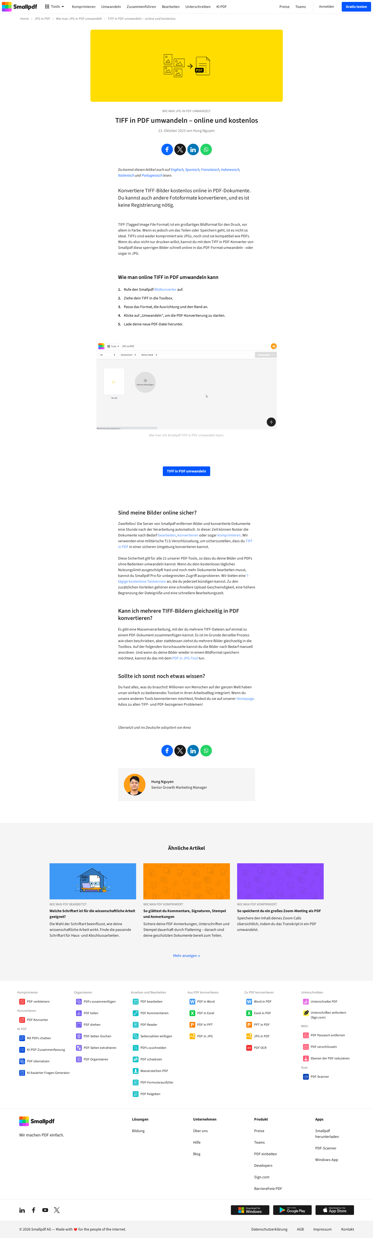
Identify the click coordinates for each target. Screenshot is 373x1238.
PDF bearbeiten (151, 1001)
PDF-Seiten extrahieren (100, 1047)
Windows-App (326, 1159)
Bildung (138, 1131)
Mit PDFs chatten (39, 1038)
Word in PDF (263, 1001)
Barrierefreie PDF (268, 1188)
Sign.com (261, 1177)
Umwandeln (111, 6)
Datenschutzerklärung (269, 1229)
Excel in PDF (262, 1013)
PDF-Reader (148, 1024)
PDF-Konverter (37, 1020)
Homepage (245, 698)
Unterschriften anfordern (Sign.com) (328, 1015)
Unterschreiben (198, 6)
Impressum (322, 1229)
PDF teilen (91, 1013)
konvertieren (187, 535)
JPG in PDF (262, 1036)
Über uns (200, 1131)
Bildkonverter (165, 289)
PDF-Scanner (320, 1076)
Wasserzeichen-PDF (154, 1071)
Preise (259, 1131)
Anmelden (326, 6)
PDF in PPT (205, 1024)
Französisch (210, 169)
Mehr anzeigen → (186, 955)
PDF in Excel (205, 1013)
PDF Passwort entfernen (328, 1035)
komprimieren (229, 535)
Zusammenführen (141, 6)
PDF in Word (206, 1001)
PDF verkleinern (38, 1001)
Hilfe (197, 1142)
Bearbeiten (171, 6)
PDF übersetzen (38, 1061)
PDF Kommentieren (154, 1013)
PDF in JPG (205, 1036)
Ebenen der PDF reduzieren (330, 1058)
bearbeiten (167, 535)
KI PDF (221, 6)
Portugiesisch (152, 175)
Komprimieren (83, 6)
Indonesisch (230, 169)
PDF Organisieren (96, 1059)
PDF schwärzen (151, 1059)
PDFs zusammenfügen (100, 1001)
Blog (196, 1154)
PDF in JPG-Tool (185, 658)
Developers (263, 1165)
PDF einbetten (265, 1154)
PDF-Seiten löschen (97, 1036)
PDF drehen (92, 1024)
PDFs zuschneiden (153, 1047)
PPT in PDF (262, 1024)
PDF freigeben (150, 1094)
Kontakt (347, 1229)
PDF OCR (260, 1047)
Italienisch (126, 175)
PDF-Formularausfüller (156, 1082)
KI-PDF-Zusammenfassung (46, 1049)
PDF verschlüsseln (324, 1047)
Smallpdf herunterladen (327, 1133)
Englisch (177, 169)
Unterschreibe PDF (324, 1001)
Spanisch (192, 169)
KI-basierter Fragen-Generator (48, 1072)
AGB (300, 1229)
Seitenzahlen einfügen (156, 1036)
